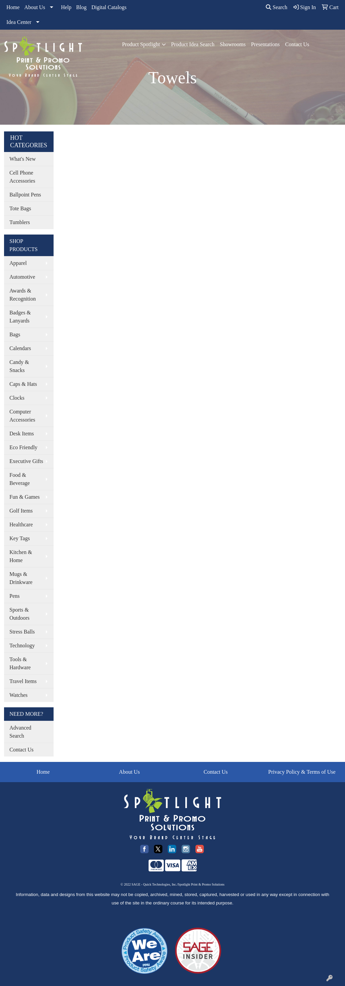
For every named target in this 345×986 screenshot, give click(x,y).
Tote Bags (20, 208)
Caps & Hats (23, 384)
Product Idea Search (193, 44)
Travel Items (23, 681)
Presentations (265, 44)
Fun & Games (24, 497)
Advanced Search (20, 732)
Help (66, 7)
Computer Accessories (22, 416)
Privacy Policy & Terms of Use (302, 772)
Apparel (18, 263)
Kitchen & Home (20, 556)
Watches (18, 695)
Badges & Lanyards (20, 316)
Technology (22, 645)
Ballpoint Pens (25, 194)
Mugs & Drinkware (20, 578)
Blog (81, 7)
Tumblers (19, 222)
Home (13, 7)
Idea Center (18, 22)
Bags (14, 334)
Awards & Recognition (22, 295)
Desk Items (21, 433)
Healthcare (21, 524)
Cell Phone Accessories (22, 177)
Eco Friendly (23, 447)
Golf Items (21, 511)
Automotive (22, 277)
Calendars (20, 348)
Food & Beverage (19, 479)
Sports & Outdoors (19, 614)
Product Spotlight (141, 44)
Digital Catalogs (108, 7)
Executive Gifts (26, 461)
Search (276, 7)
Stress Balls (22, 632)
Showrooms (232, 44)
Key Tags (19, 538)
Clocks (16, 398)
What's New (22, 159)
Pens (14, 596)
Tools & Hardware (20, 663)
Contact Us (297, 44)
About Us (34, 7)
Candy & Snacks (19, 366)
